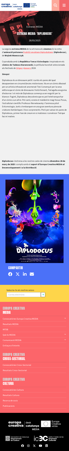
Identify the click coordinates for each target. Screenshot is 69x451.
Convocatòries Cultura (13, 389)
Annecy (27, 68)
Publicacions (9, 405)
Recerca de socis (10, 400)
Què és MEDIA (34, 334)
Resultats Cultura (11, 395)
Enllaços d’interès (11, 345)
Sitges (19, 68)
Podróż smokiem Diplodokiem (38, 52)
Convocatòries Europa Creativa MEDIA (34, 318)
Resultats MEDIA (10, 324)
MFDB (5, 329)
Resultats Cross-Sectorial (15, 370)
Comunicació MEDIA (34, 340)
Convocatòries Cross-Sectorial (17, 365)
